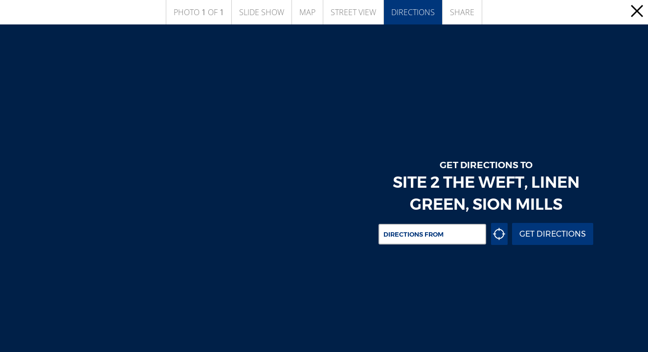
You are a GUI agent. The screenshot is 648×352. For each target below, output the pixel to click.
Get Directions (552, 234)
